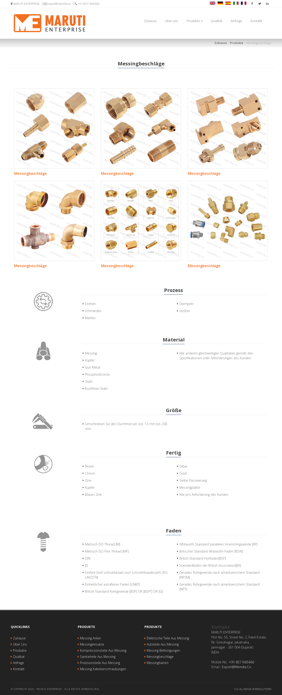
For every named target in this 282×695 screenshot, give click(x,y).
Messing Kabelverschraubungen (103, 669)
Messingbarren (157, 663)
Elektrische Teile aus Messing (168, 638)
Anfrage (236, 21)
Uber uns (171, 21)
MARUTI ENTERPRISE (25, 4)
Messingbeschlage (160, 656)
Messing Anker (90, 638)
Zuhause (150, 21)
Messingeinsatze (92, 644)
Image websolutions (257, 689)
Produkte (194, 21)
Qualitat (216, 21)
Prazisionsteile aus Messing (100, 663)
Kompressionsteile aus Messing (103, 650)
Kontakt (256, 21)
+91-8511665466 (87, 4)
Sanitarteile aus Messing (97, 656)
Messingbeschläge (30, 173)
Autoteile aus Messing (163, 644)
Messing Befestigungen (163, 650)
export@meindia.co (57, 4)
